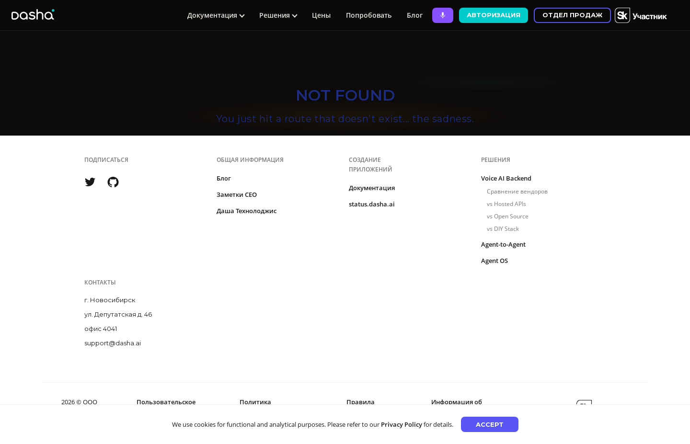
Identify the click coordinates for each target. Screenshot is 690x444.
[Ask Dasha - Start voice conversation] (442, 15)
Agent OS (494, 260)
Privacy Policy (402, 424)
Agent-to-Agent (503, 244)
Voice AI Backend (506, 178)
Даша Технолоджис (246, 210)
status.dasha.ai (372, 204)
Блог (415, 15)
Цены (321, 15)
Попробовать (368, 15)
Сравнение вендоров (517, 191)
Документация (372, 187)
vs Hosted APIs (506, 204)
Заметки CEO (237, 194)
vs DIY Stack (503, 229)
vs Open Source (508, 216)
